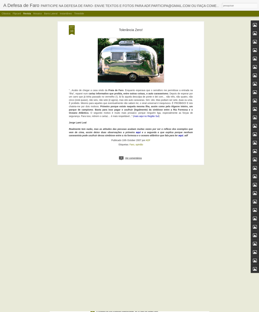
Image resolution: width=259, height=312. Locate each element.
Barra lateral (50, 13)
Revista (27, 13)
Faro (132, 72)
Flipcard (17, 13)
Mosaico (37, 13)
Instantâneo (66, 13)
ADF (148, 68)
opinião (139, 72)
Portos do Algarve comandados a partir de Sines (124, 233)
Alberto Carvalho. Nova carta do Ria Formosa (123, 308)
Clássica (6, 13)
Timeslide (79, 13)
